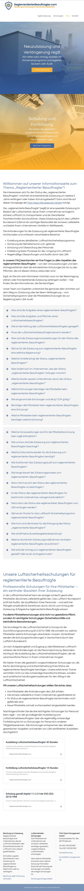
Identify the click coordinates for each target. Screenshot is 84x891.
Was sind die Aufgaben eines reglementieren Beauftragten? (44, 310)
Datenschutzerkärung (53, 887)
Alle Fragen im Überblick (31, 887)
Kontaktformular (66, 853)
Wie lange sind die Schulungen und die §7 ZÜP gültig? (40, 399)
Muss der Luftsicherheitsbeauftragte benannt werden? (41, 332)
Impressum (43, 887)
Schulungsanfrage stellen (41, 879)
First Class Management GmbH (44, 202)
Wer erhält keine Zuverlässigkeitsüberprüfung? (36, 533)
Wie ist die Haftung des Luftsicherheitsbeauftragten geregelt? (45, 326)
